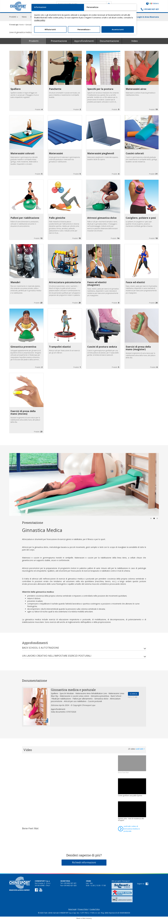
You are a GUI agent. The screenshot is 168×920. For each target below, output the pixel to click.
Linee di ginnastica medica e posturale (26, 32)
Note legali (72, 909)
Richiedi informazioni (84, 862)
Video (134, 40)
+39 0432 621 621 (151, 9)
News (24, 17)
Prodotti (33, 40)
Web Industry (87, 918)
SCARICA (133, 693)
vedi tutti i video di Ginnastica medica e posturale (132, 828)
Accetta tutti (118, 29)
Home (21, 25)
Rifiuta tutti (50, 29)
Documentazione (109, 40)
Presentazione (59, 40)
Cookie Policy (95, 909)
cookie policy (39, 20)
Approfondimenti (84, 40)
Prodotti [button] (13, 17)
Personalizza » (84, 29)
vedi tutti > (140, 749)
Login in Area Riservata (148, 17)
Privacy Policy (83, 909)
